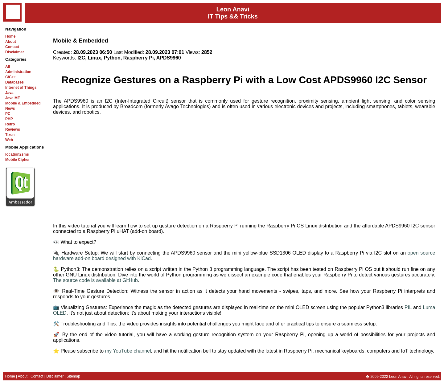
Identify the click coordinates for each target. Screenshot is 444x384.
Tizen (9, 135)
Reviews (12, 129)
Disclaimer (14, 52)
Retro (10, 124)
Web (9, 140)
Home (10, 36)
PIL (408, 307)
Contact (12, 47)
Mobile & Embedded (23, 103)
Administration (18, 72)
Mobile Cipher (17, 159)
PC (7, 114)
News (10, 108)
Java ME (12, 98)
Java (9, 93)
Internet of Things (20, 87)
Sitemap (73, 376)
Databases (14, 82)
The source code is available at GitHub (95, 280)
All (7, 66)
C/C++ (10, 77)
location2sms (17, 154)
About (10, 41)
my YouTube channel (128, 350)
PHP (9, 119)
